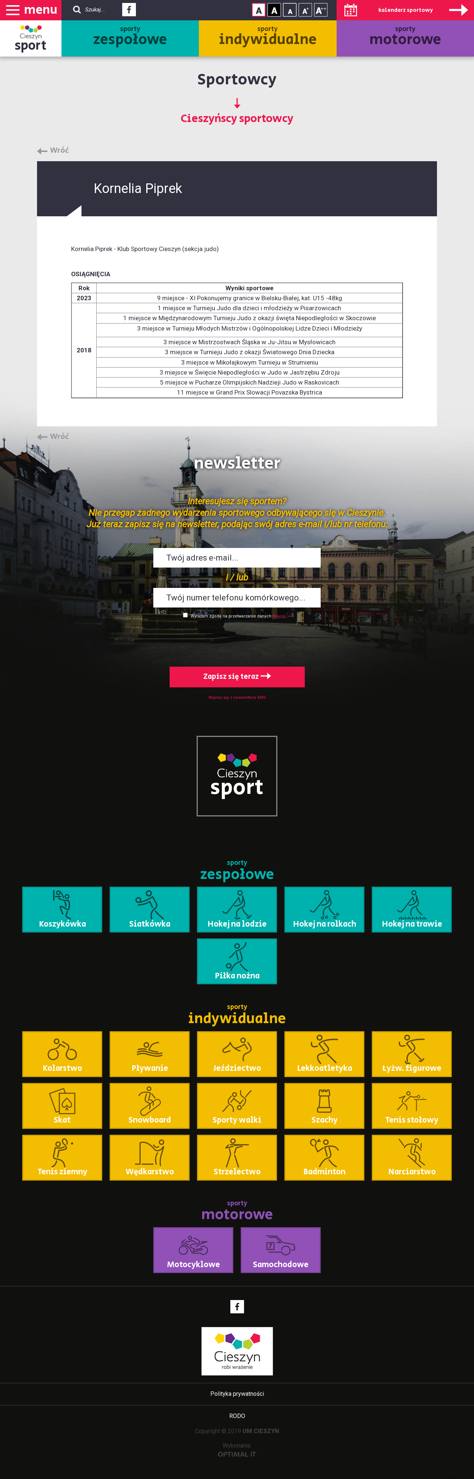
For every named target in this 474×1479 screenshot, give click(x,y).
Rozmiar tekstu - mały (290, 10)
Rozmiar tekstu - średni (305, 10)
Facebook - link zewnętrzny (129, 11)
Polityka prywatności (237, 1393)
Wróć (59, 151)
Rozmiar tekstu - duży (321, 10)
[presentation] (237, 641)
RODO (237, 1415)
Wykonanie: (237, 1449)
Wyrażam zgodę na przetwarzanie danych (231, 616)
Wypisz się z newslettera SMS (237, 697)
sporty (130, 37)
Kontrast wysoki (274, 10)
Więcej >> (282, 616)
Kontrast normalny (259, 10)
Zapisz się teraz (237, 676)
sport (31, 45)
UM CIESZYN (261, 1431)
